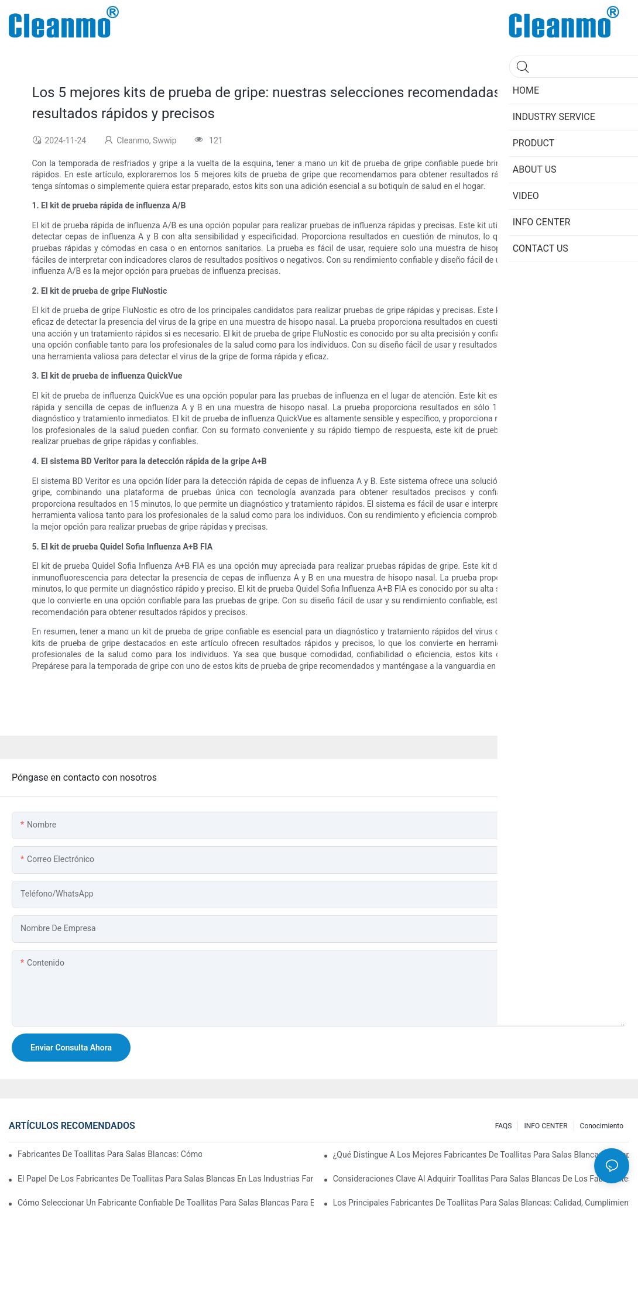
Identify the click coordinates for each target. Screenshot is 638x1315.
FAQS (503, 1126)
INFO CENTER (545, 1126)
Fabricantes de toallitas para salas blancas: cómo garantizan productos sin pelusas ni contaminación (110, 1154)
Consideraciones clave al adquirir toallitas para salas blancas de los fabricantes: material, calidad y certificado (481, 1178)
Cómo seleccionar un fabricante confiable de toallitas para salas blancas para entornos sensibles (166, 1202)
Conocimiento (601, 1126)
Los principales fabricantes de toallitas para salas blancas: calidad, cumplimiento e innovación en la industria (481, 1202)
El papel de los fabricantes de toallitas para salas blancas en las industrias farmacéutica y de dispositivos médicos (166, 1178)
